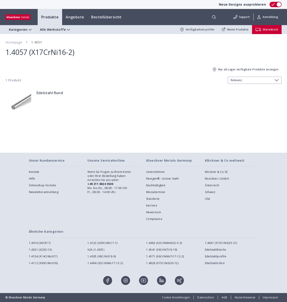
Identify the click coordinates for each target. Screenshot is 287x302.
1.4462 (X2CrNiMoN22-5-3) (164, 243)
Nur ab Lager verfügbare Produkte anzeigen (245, 69)
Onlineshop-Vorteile (42, 185)
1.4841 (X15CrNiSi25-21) (221, 243)
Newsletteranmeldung (44, 192)
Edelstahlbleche (215, 250)
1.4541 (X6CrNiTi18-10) (161, 250)
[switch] (276, 4)
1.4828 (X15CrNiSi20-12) (162, 263)
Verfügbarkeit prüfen (197, 29)
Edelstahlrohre (215, 263)
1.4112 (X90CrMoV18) (43, 263)
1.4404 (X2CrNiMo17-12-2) (105, 263)
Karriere (151, 205)
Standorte (153, 199)
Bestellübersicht (106, 17)
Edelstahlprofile (215, 256)
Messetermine (155, 192)
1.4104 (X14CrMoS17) (43, 256)
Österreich (212, 185)
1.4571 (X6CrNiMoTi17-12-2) (165, 256)
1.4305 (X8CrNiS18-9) (101, 256)
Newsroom (153, 212)
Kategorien (21, 29)
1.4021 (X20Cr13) (40, 250)
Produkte (50, 17)
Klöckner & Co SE (216, 172)
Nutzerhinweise (245, 297)
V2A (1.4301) (95, 250)
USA (207, 199)
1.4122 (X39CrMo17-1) (102, 243)
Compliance (154, 219)
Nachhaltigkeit (155, 185)
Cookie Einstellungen (176, 297)
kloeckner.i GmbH (217, 178)
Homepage (13, 42)
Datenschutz (205, 297)
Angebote (75, 17)
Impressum (270, 297)
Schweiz (210, 192)
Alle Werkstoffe (55, 29)
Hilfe (32, 178)
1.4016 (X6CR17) (40, 243)
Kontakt (34, 172)
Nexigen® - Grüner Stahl (162, 178)
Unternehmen (155, 172)
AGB (224, 297)
